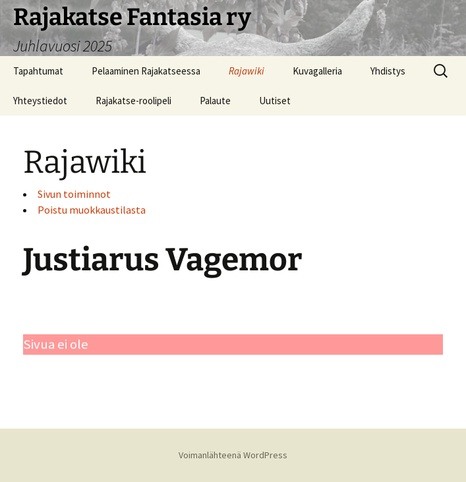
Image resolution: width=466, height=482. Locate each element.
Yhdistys (387, 71)
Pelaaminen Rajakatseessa (146, 71)
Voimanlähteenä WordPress (233, 455)
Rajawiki (246, 71)
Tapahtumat (38, 71)
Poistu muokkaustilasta (92, 209)
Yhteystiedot (40, 100)
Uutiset (275, 100)
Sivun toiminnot (74, 193)
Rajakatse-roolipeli (133, 100)
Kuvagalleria (317, 71)
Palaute (215, 100)
